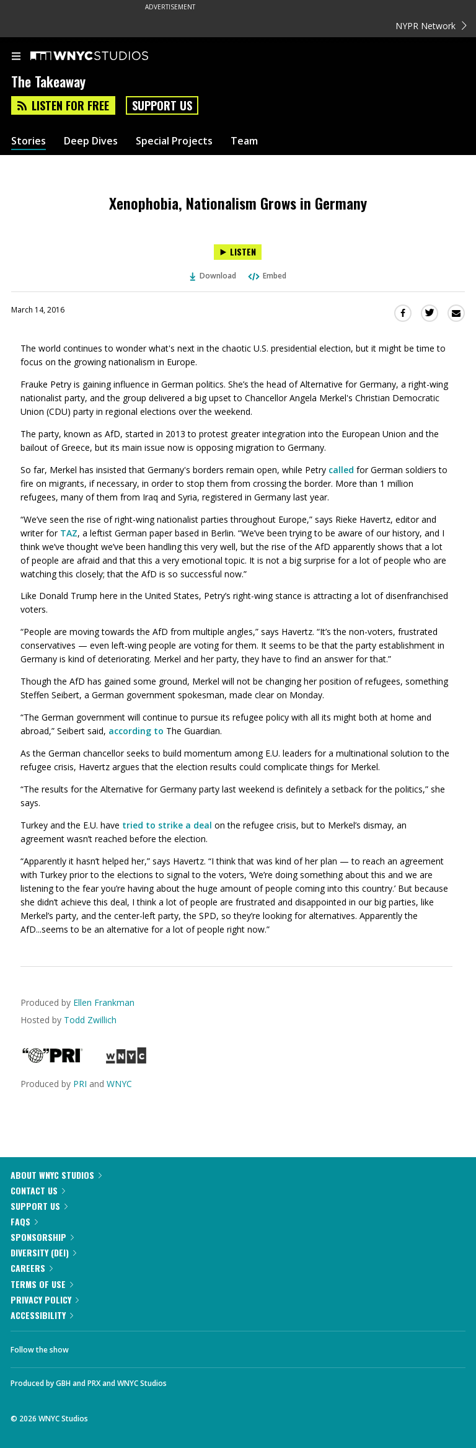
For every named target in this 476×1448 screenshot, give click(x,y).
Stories (28, 141)
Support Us (162, 105)
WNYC (119, 1084)
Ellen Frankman (103, 1002)
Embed (266, 275)
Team (244, 141)
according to (136, 731)
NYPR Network (431, 26)
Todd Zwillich (90, 1020)
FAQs (24, 1221)
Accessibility (42, 1314)
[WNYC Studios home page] (104, 56)
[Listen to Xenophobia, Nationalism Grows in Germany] (238, 252)
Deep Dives (91, 141)
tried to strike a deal (166, 825)
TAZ (68, 533)
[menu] (16, 57)
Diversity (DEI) (43, 1252)
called (341, 470)
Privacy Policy (45, 1299)
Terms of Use (42, 1283)
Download (213, 275)
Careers (32, 1267)
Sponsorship (42, 1236)
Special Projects (174, 141)
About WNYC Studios (56, 1174)
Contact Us (38, 1190)
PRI (80, 1084)
